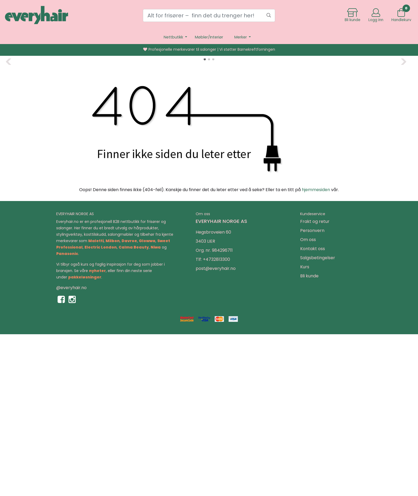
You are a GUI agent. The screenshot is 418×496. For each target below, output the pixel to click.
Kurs (304, 428)
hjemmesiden (316, 351)
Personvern (312, 392)
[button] (205, 221)
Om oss (308, 401)
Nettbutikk (174, 37)
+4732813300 (216, 421)
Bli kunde (309, 437)
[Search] (209, 15)
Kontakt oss (312, 410)
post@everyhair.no (216, 430)
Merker (241, 37)
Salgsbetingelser (317, 419)
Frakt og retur (314, 383)
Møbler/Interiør (209, 37)
